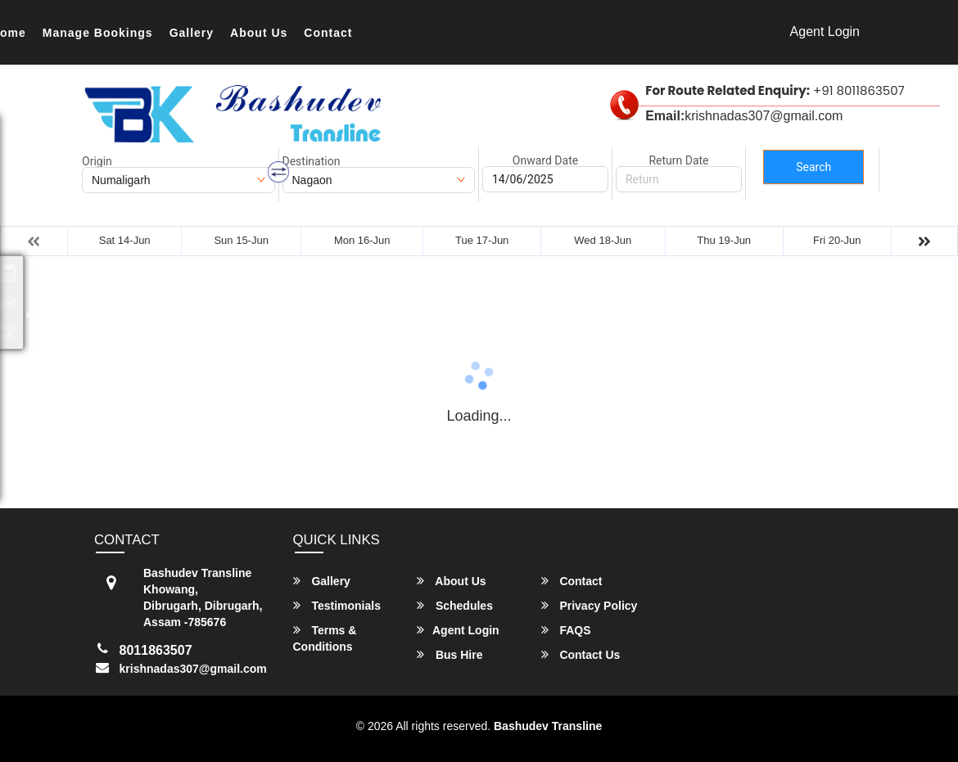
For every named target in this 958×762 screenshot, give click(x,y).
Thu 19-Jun (724, 240)
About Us (258, 32)
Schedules (455, 605)
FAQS (566, 630)
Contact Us (581, 654)
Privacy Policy (589, 605)
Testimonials (337, 605)
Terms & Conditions (325, 638)
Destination (311, 161)
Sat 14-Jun (125, 240)
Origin (97, 161)
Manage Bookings (98, 32)
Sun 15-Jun (241, 240)
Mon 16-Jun (362, 240)
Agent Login (825, 31)
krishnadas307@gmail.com (193, 668)
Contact (328, 32)
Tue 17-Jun (481, 240)
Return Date (678, 160)
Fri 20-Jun (837, 240)
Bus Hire (449, 654)
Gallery (191, 32)
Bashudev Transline (548, 726)
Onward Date (545, 160)
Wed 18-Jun (602, 240)
